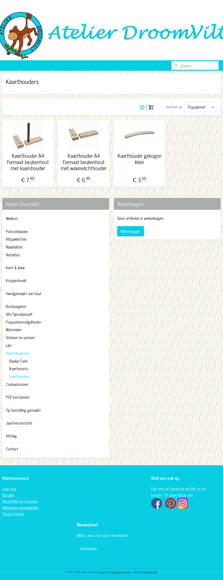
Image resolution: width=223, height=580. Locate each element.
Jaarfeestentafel (19, 423)
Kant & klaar (15, 267)
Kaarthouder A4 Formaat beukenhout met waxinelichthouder (83, 162)
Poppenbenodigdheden (23, 322)
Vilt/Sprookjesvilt (19, 314)
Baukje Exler (18, 361)
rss (108, 572)
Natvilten (13, 254)
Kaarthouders (19, 376)
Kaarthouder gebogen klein (139, 159)
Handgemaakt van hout (23, 293)
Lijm (9, 345)
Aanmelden (88, 548)
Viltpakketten (16, 239)
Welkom (12, 218)
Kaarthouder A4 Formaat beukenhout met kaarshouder (28, 162)
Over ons (9, 488)
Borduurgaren (16, 306)
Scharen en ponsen (20, 337)
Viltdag (11, 435)
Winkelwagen (130, 231)
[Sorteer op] (200, 107)
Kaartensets (18, 368)
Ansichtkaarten (17, 353)
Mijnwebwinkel (150, 572)
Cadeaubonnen (17, 384)
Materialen (14, 329)
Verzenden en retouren (19, 501)
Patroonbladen (17, 231)
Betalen (8, 495)
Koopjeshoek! (16, 280)
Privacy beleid (13, 513)
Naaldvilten (14, 247)
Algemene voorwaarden (20, 507)
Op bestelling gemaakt (23, 410)
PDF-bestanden (18, 397)
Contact (12, 449)
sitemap (102, 572)
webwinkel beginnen (121, 572)
